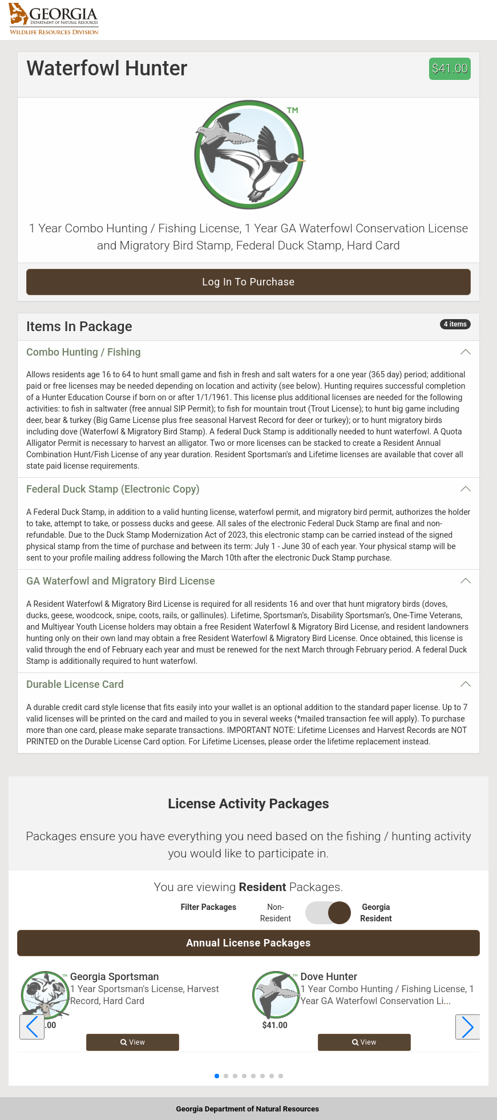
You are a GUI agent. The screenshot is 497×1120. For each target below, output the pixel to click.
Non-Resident (275, 913)
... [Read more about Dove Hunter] (447, 1001)
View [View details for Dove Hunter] (364, 1042)
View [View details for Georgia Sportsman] (132, 1042)
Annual (248, 943)
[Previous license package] (32, 1027)
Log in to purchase (248, 282)
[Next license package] (467, 1027)
